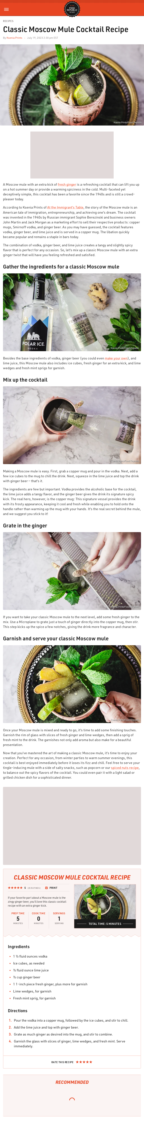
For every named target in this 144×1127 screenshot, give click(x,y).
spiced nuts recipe (125, 767)
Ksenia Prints (14, 37)
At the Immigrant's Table (65, 207)
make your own (116, 358)
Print (51, 887)
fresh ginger (67, 184)
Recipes (8, 21)
